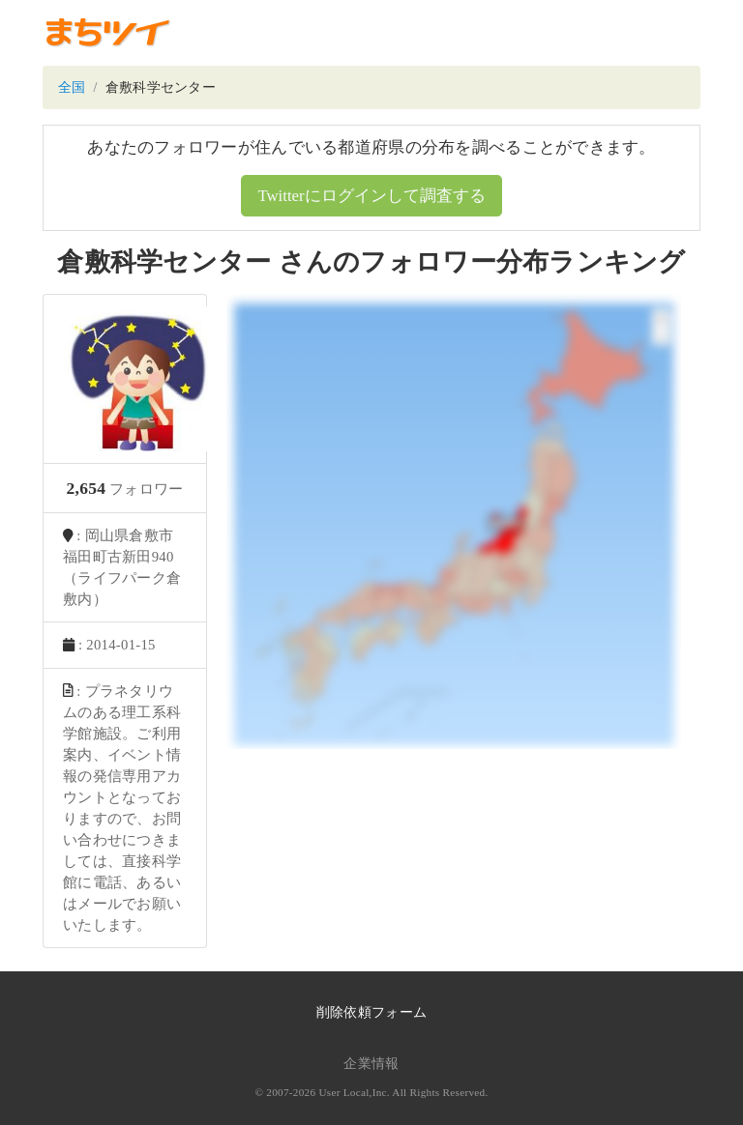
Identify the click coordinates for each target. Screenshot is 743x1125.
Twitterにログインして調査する (371, 196)
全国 (72, 87)
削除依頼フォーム (371, 1012)
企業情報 (371, 1063)
